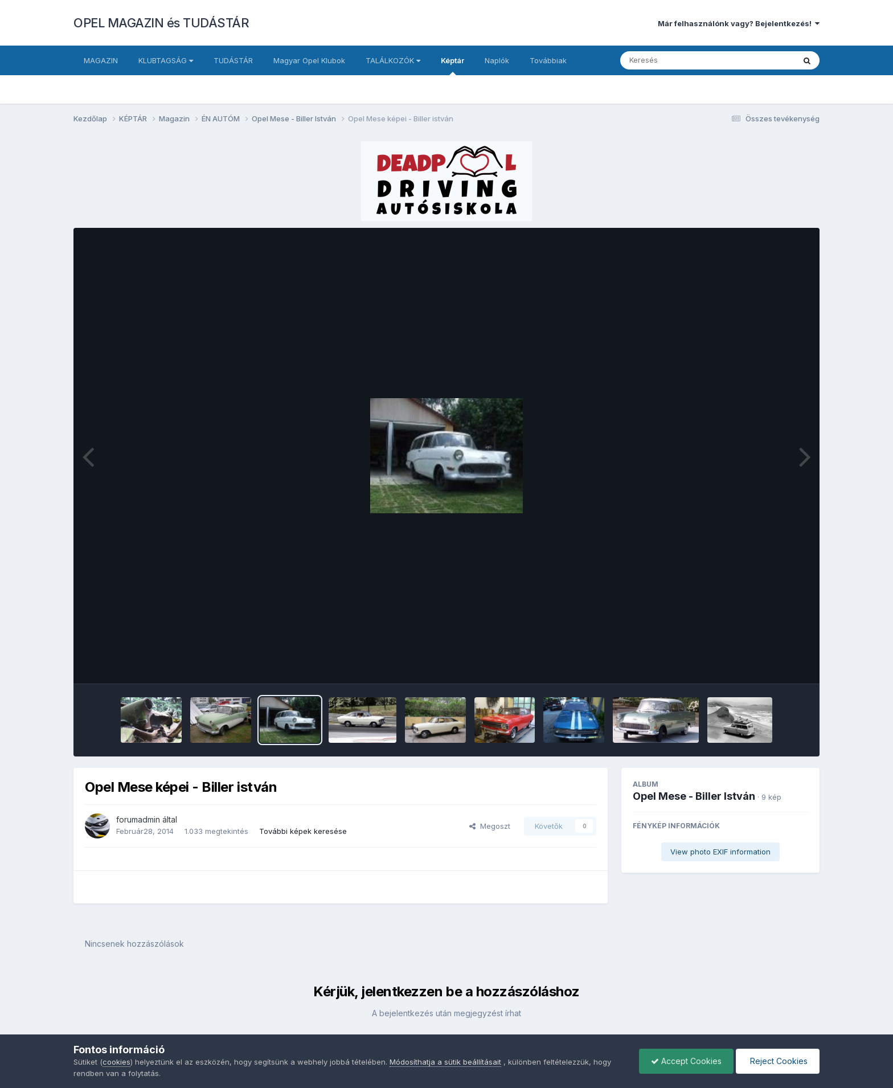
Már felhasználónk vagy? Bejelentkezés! (739, 23)
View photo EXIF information (720, 851)
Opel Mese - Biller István (694, 796)
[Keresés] (676, 60)
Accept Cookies (686, 1061)
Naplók (497, 60)
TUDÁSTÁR (233, 60)
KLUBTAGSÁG (165, 60)
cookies (116, 1061)
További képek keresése (303, 831)
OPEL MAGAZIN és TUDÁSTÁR (161, 22)
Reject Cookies (778, 1061)
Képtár (452, 65)
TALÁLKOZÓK (393, 60)
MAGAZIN (101, 60)
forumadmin (138, 819)
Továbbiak (548, 60)
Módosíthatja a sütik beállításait (445, 1061)
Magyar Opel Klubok (309, 60)
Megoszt (489, 826)
